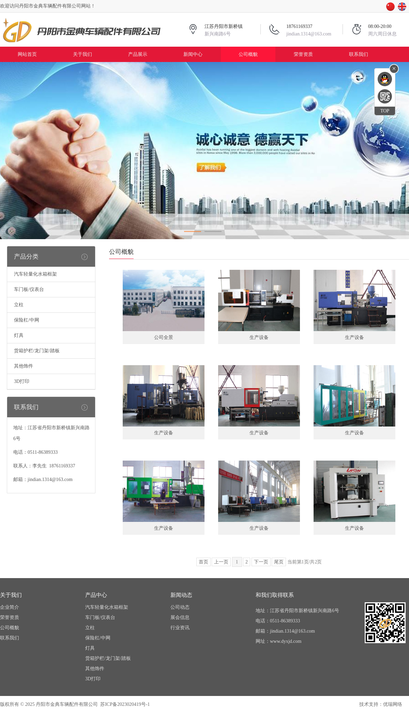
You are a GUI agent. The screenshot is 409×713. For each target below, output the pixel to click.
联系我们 (358, 54)
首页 (203, 561)
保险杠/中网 (26, 320)
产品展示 (137, 54)
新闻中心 (192, 54)
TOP (384, 110)
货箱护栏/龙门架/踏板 (37, 350)
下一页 (261, 561)
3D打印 (21, 381)
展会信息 (180, 617)
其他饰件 (23, 366)
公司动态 (180, 607)
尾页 (279, 561)
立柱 (19, 304)
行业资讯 (180, 627)
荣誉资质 (303, 54)
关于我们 (82, 54)
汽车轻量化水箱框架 (35, 274)
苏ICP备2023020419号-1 (125, 704)
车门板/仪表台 (29, 289)
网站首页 (27, 54)
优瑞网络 (392, 704)
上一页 (221, 561)
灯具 (19, 335)
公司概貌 (248, 54)
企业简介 (9, 607)
